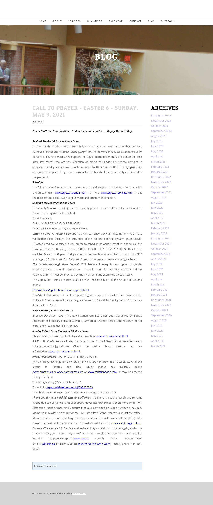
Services (74, 21)
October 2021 (159, 248)
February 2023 (160, 166)
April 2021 (157, 279)
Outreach (168, 21)
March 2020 (158, 346)
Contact (135, 21)
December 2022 (161, 177)
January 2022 (159, 233)
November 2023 (161, 120)
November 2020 (161, 305)
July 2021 (156, 264)
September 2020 (161, 315)
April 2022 (157, 218)
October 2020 (159, 310)
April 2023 (157, 156)
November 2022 (161, 182)
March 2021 (158, 284)
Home (42, 21)
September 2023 (161, 131)
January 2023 (159, 172)
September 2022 (161, 192)
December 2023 (161, 115)
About (57, 21)
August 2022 (158, 197)
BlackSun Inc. (79, 493)
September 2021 (161, 254)
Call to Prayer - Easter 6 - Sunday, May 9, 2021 (85, 111)
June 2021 (157, 269)
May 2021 (157, 274)
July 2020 (156, 325)
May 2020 (157, 335)
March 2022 (158, 223)
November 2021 (161, 243)
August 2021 (158, 259)
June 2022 (157, 207)
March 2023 (158, 161)
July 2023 (156, 141)
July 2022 (156, 202)
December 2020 (161, 300)
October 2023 (159, 125)
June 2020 (157, 330)
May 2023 (157, 151)
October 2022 (159, 187)
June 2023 (157, 146)
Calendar (116, 21)
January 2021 (159, 295)
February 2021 (160, 289)
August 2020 (158, 320)
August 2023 (158, 136)
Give (151, 21)
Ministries (94, 21)
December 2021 (161, 238)
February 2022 (160, 228)
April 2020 (157, 341)
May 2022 (157, 213)
